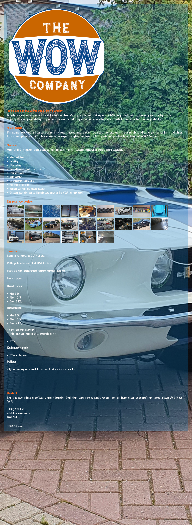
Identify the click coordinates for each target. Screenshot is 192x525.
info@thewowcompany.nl (18, 413)
